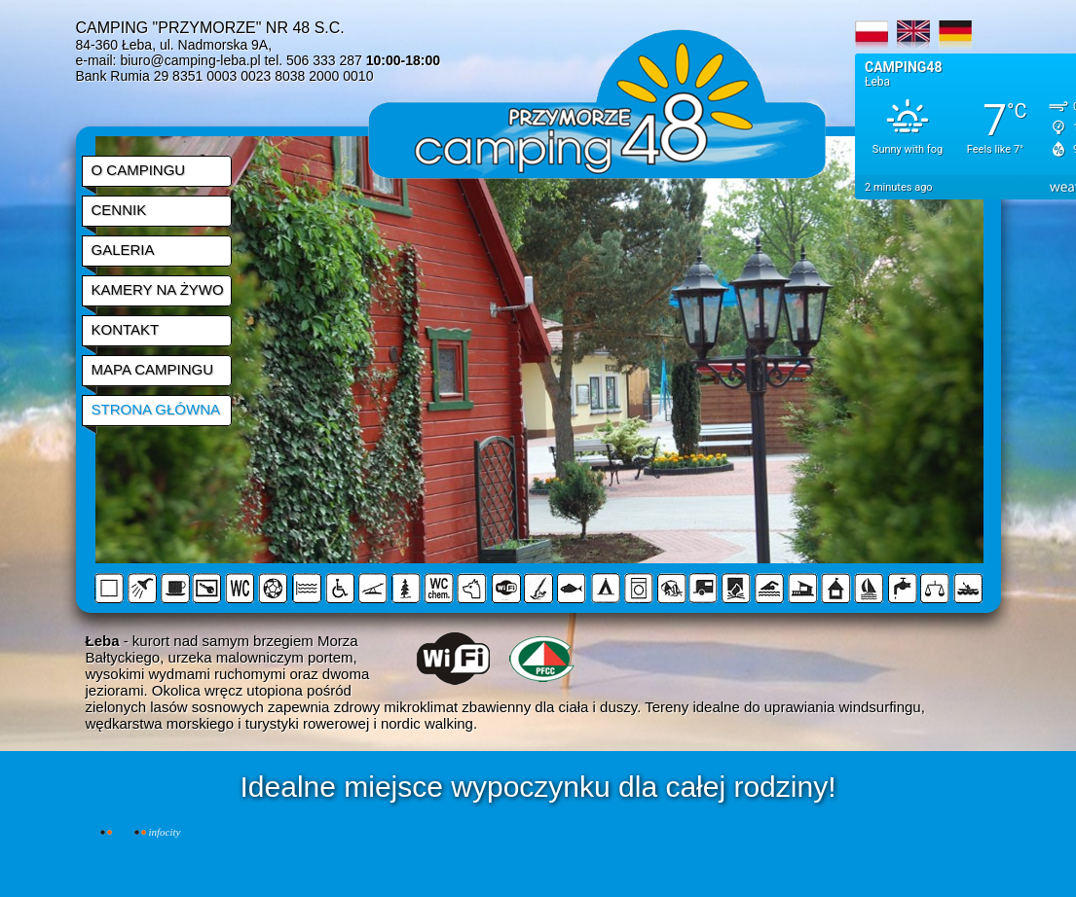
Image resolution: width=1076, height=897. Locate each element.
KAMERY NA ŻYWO (158, 289)
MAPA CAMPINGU (153, 369)
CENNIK (119, 209)
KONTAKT (126, 329)
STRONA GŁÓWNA (156, 409)
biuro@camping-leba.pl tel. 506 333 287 (280, 60)
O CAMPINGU (139, 169)
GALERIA (123, 249)
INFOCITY (165, 832)
